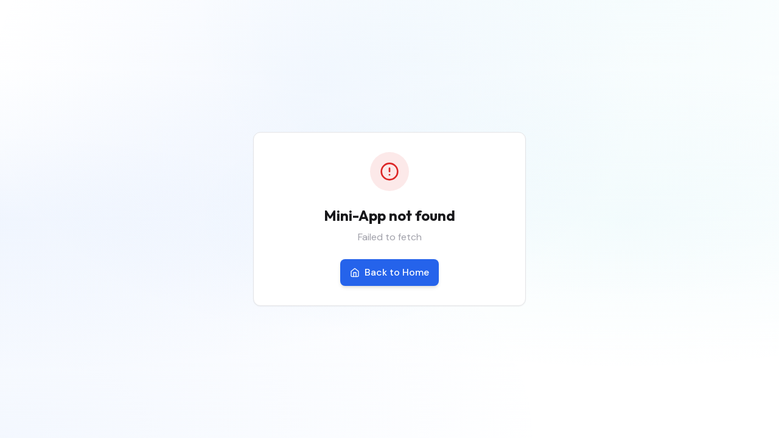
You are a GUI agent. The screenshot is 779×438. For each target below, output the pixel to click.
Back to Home (389, 272)
